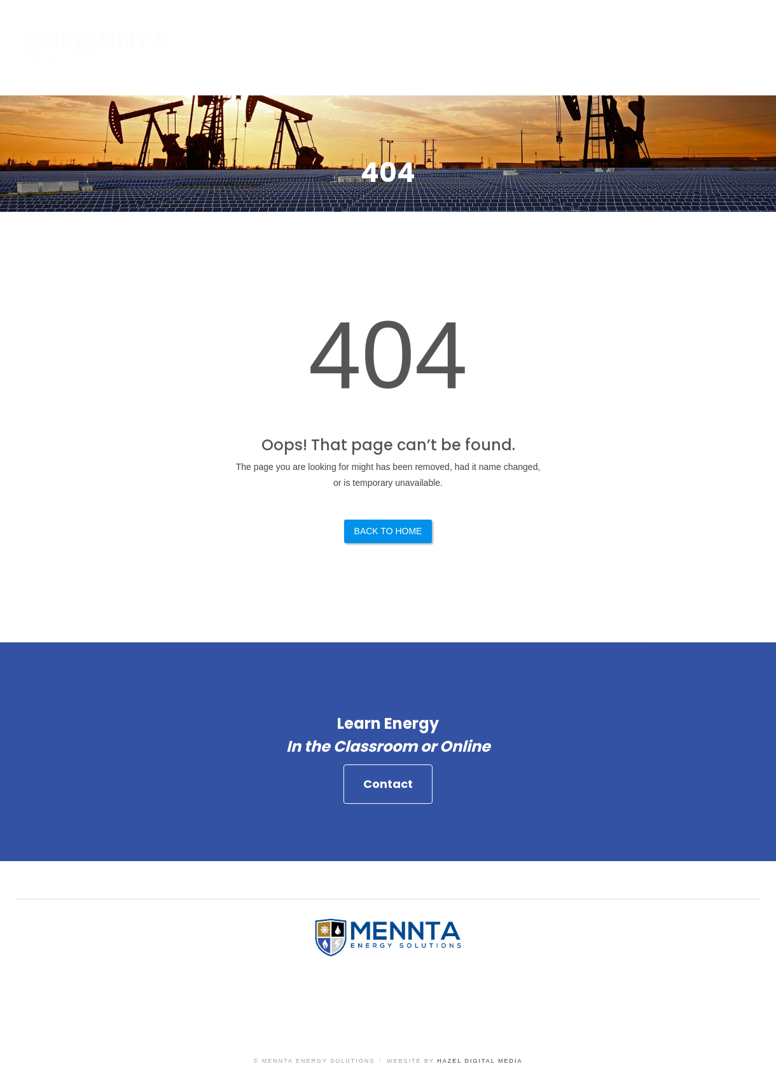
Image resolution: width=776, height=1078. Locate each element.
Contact (388, 788)
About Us (626, 57)
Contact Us (715, 57)
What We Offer (440, 57)
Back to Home (388, 531)
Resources (541, 57)
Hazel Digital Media (479, 1061)
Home (361, 57)
